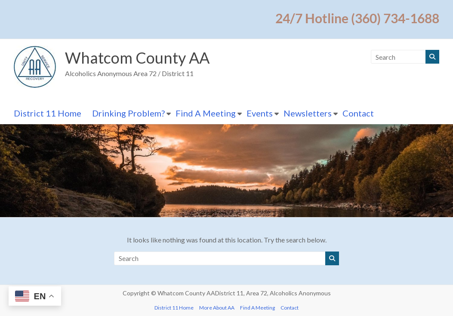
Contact (358, 113)
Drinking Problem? (128, 113)
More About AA (216, 307)
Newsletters (308, 113)
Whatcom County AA (137, 57)
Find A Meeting (206, 113)
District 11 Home (47, 113)
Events (260, 113)
